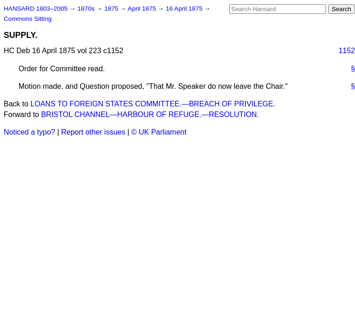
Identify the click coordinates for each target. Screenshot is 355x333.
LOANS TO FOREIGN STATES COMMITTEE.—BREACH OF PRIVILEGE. (153, 104)
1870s (86, 8)
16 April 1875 (185, 8)
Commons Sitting (28, 18)
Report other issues (93, 132)
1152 (346, 51)
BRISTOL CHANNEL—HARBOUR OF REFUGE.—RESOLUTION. (150, 114)
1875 (112, 8)
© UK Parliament (158, 132)
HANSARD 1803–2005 (35, 8)
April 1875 (143, 8)
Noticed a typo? (29, 132)
